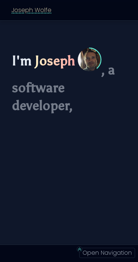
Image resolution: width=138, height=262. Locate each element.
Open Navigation (105, 252)
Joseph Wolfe (31, 10)
